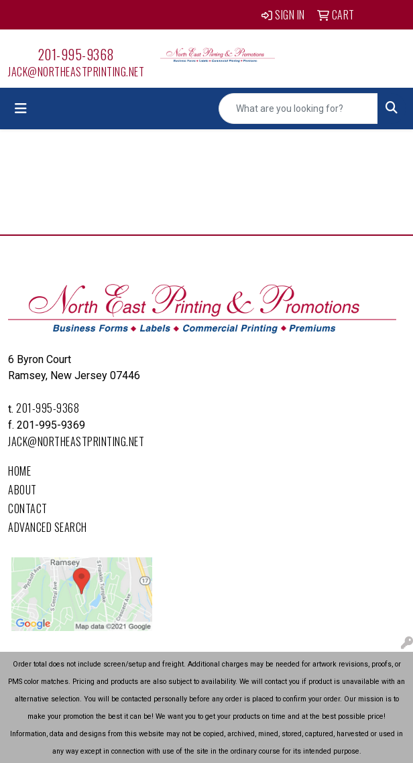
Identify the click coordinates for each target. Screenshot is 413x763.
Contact (28, 508)
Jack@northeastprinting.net (76, 72)
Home (19, 471)
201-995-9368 (76, 54)
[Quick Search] (298, 108)
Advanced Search (47, 527)
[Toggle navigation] (21, 108)
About (22, 490)
